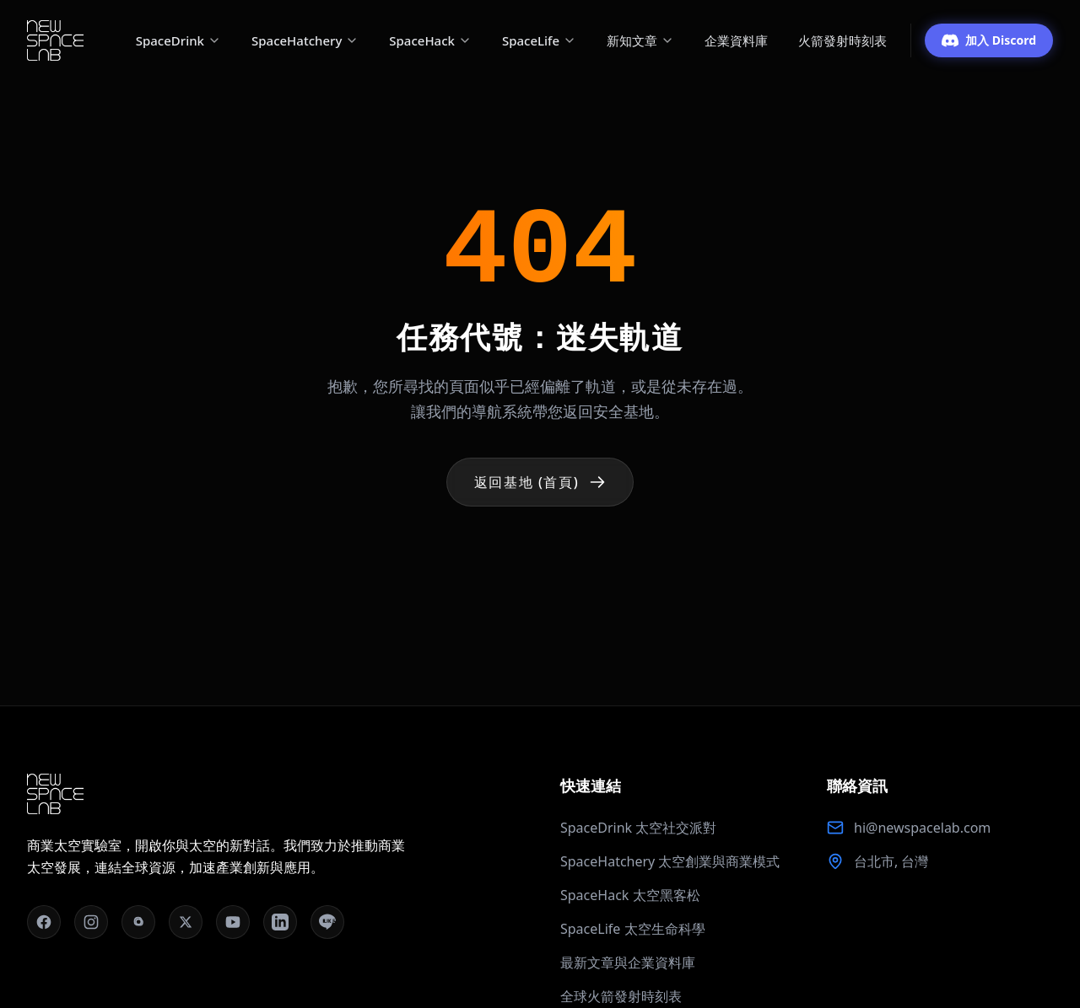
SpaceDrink (178, 40)
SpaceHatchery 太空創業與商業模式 (670, 861)
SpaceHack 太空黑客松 (630, 895)
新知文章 (640, 40)
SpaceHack (430, 40)
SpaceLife (539, 40)
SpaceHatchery (305, 40)
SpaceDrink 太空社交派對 (638, 827)
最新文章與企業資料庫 (627, 962)
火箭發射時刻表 (842, 40)
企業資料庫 (736, 40)
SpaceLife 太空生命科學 (632, 929)
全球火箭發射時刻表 (621, 996)
